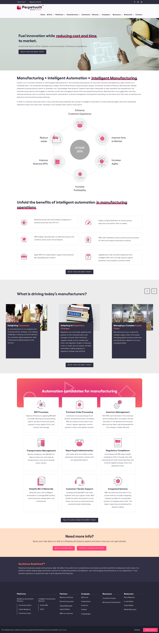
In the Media (128, 601)
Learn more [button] (62, 630)
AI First (49, 14)
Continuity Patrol (25, 605)
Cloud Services (72, 14)
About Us (84, 597)
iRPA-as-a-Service (66, 613)
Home (42, 14)
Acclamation (86, 601)
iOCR (42, 609)
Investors (84, 605)
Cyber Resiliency (25, 609)
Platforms (59, 14)
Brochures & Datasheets (112, 602)
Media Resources (130, 609)
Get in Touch (21, 2)
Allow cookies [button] (150, 630)
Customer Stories (109, 598)
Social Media (128, 605)
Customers (85, 14)
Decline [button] (137, 630)
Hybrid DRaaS (65, 609)
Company (106, 14)
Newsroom (128, 14)
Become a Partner (66, 597)
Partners (95, 14)
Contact (138, 14)
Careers (84, 609)
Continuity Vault (25, 613)
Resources (117, 14)
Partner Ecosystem (67, 601)
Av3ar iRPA (44, 605)
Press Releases (129, 597)
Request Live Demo (35, 2)
